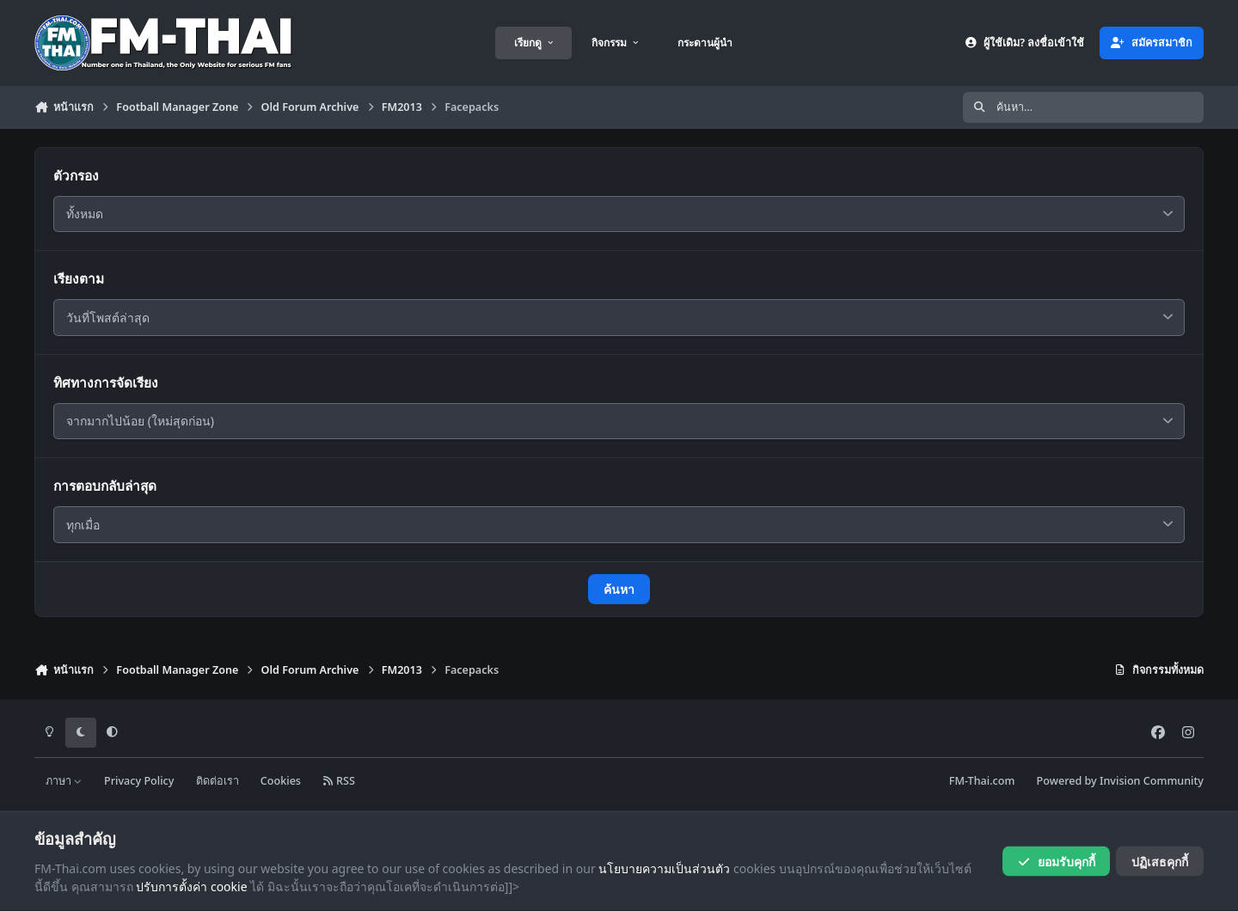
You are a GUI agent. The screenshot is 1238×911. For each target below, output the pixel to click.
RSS (338, 780)
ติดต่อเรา (217, 780)
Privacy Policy (139, 780)
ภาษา (64, 780)
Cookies (280, 780)
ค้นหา (619, 589)
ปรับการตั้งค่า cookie (191, 886)
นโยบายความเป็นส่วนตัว (664, 867)
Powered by (1120, 780)
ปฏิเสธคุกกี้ (1159, 861)
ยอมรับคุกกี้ (1056, 861)
